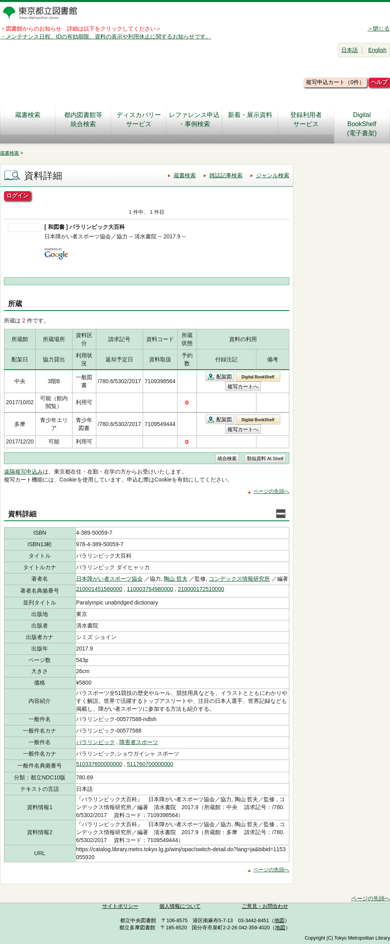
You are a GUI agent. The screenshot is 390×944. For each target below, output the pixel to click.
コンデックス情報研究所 (239, 579)
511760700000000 (150, 764)
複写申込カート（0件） (335, 82)
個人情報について (180, 906)
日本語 (349, 50)
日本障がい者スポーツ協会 (109, 579)
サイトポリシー (120, 906)
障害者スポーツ (138, 742)
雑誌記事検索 (226, 175)
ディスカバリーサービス (139, 119)
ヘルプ (379, 82)
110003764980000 (150, 589)
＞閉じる (378, 28)
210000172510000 (201, 589)
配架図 (224, 377)
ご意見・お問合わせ (265, 906)
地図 (279, 920)
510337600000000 (99, 764)
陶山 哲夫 (175, 579)
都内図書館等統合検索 (83, 119)
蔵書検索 (27, 119)
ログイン (17, 195)
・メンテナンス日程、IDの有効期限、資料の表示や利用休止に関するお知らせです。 (105, 36)
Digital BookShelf (257, 377)
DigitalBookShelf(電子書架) (362, 123)
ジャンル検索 (272, 175)
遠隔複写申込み (23, 471)
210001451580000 (99, 589)
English (377, 50)
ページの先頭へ (271, 491)
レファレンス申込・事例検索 (194, 119)
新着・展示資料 (250, 119)
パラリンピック (95, 742)
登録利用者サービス (306, 119)
